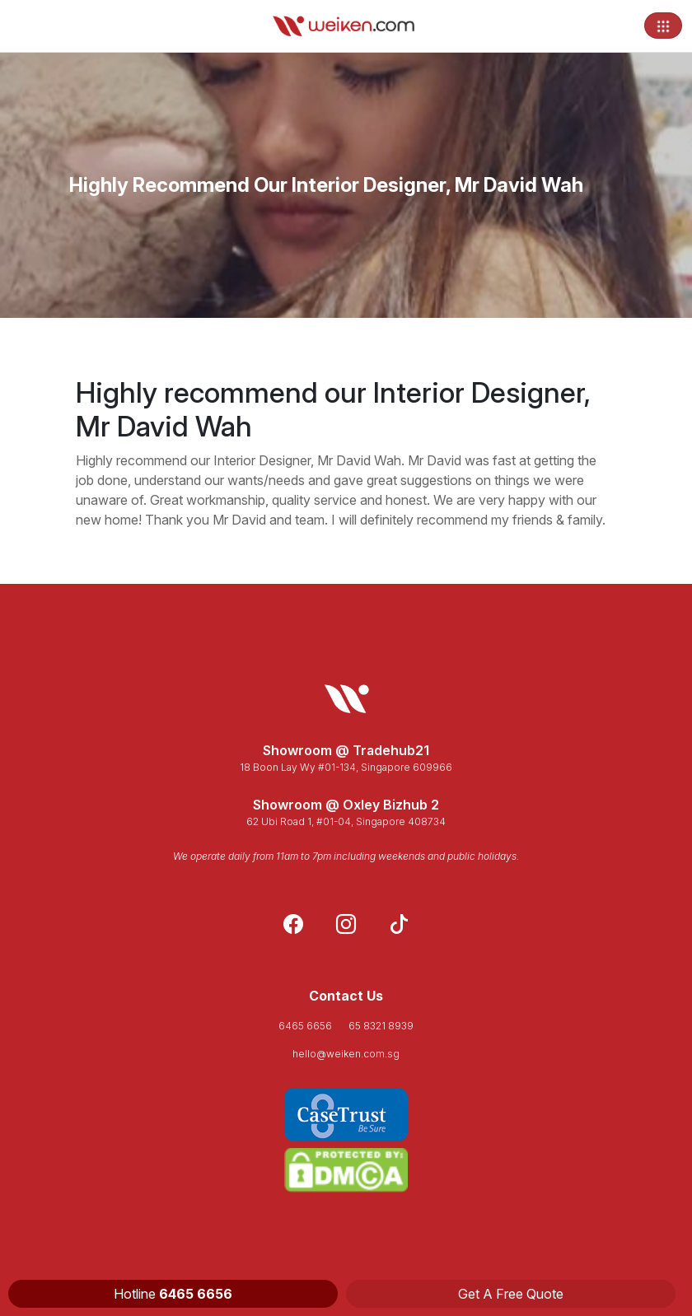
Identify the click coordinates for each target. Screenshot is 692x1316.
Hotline (173, 1294)
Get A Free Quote (510, 1294)
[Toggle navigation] (663, 25)
